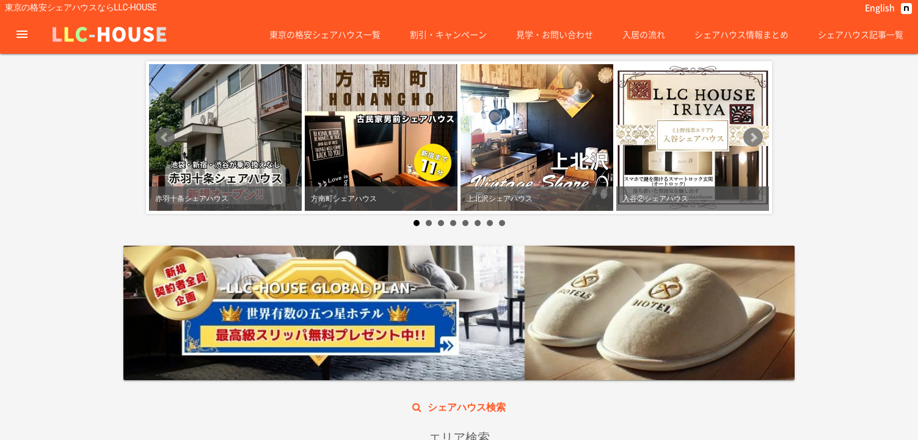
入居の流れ (643, 34)
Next (753, 233)
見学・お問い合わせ (554, 34)
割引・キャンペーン (448, 34)
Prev (165, 233)
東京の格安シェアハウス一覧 (325, 34)
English (880, 7)
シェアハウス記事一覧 (860, 34)
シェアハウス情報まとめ (741, 34)
